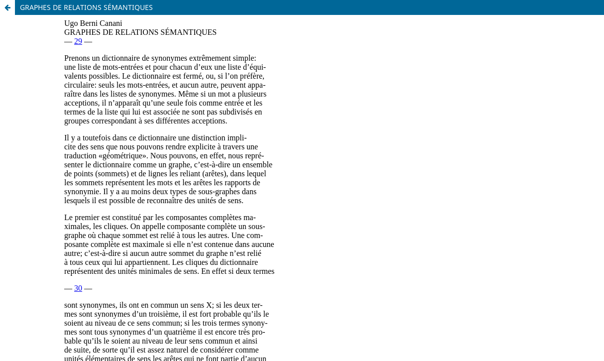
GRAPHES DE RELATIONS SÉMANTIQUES (86, 7)
